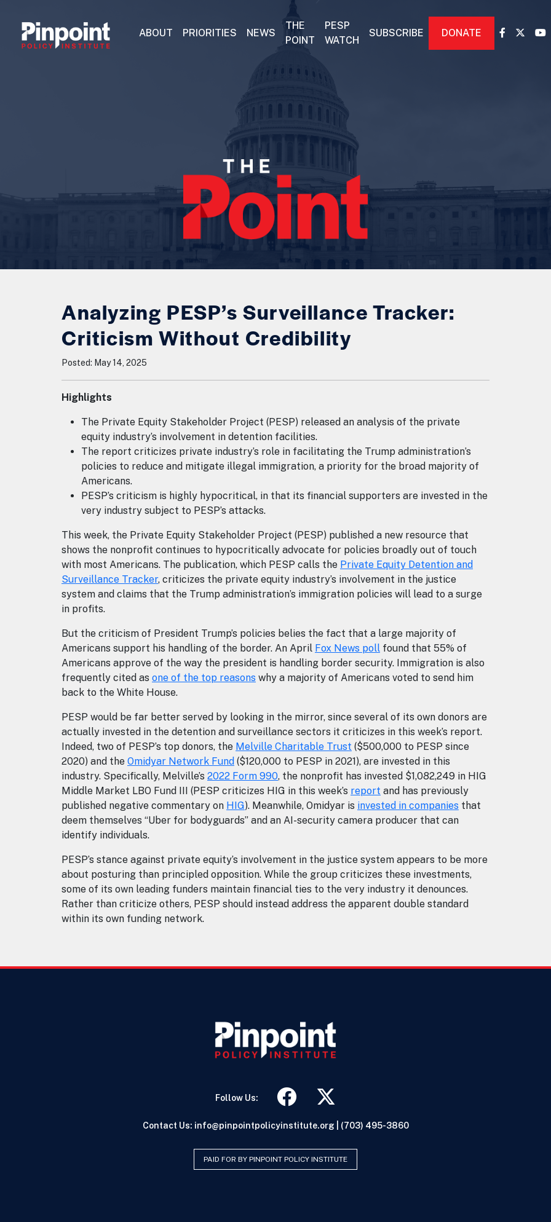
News (261, 33)
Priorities (210, 33)
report (366, 791)
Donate (462, 33)
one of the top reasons (204, 678)
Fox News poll (347, 648)
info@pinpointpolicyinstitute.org (264, 1125)
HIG (235, 805)
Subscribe (396, 33)
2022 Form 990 (242, 776)
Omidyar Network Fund (180, 761)
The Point (300, 33)
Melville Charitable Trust (294, 746)
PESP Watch (342, 33)
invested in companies (408, 805)
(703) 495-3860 (375, 1125)
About (156, 33)
